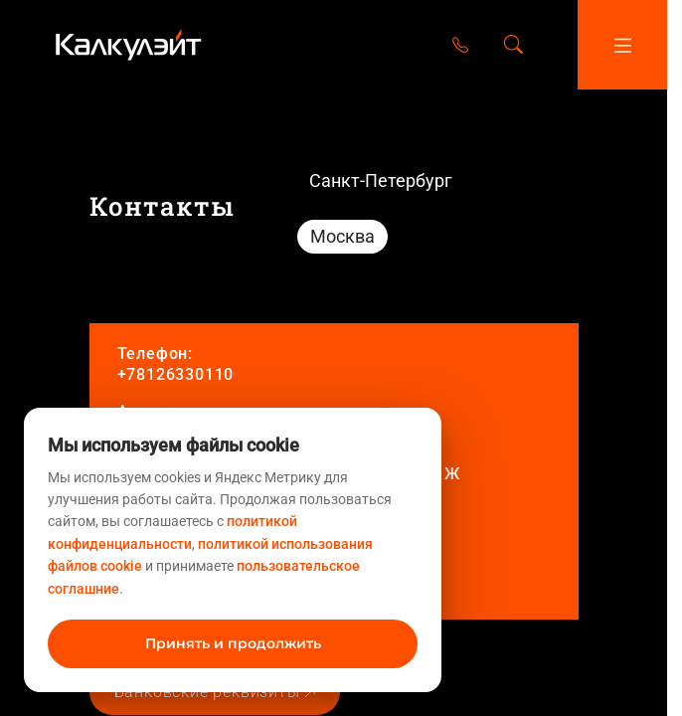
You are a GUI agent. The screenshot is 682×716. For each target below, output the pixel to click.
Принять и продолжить (233, 643)
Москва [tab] (342, 236)
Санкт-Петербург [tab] (380, 180)
